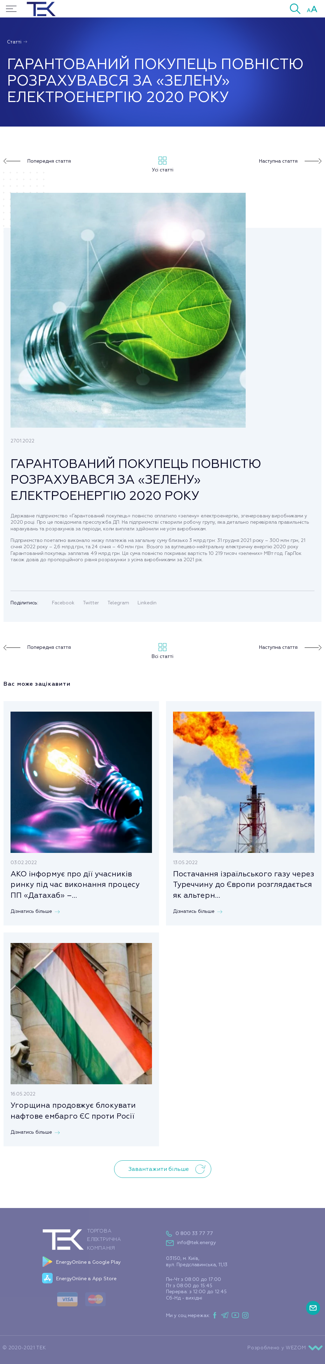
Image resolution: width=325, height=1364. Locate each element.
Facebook (63, 603)
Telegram (118, 603)
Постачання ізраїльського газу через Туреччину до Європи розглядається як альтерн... (243, 885)
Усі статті (162, 164)
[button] (295, 8)
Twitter (91, 603)
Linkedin (147, 603)
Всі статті (162, 651)
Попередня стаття (37, 161)
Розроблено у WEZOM (284, 1348)
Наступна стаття (290, 161)
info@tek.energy (196, 1243)
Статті (17, 42)
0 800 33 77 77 (194, 1233)
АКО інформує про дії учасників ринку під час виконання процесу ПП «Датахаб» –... (75, 885)
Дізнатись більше (35, 911)
